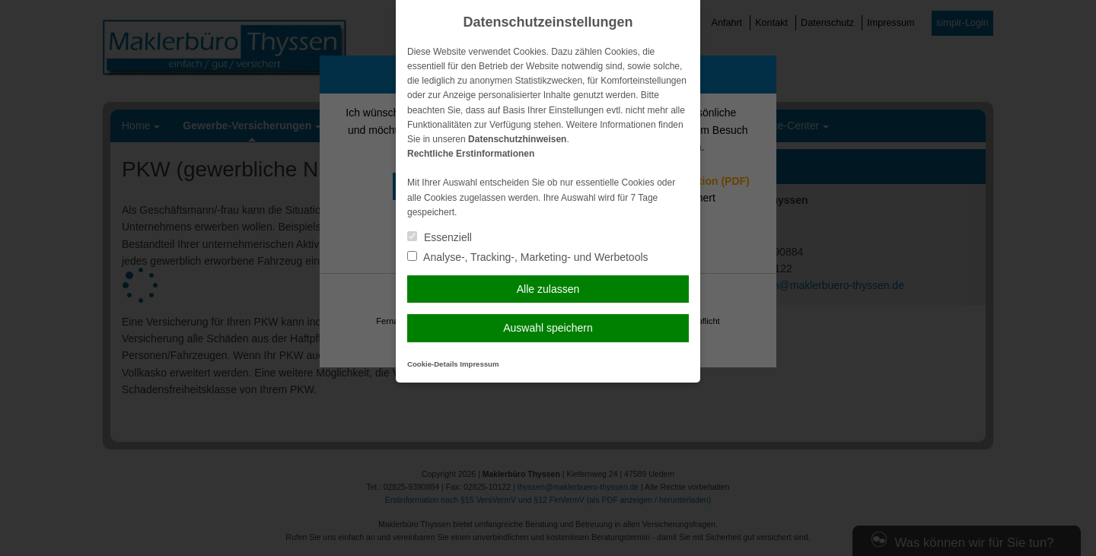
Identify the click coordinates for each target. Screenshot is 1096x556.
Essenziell (439, 237)
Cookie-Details (432, 364)
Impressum (479, 364)
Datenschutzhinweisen (517, 139)
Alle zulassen (548, 289)
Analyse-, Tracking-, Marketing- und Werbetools (527, 257)
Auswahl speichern (548, 328)
